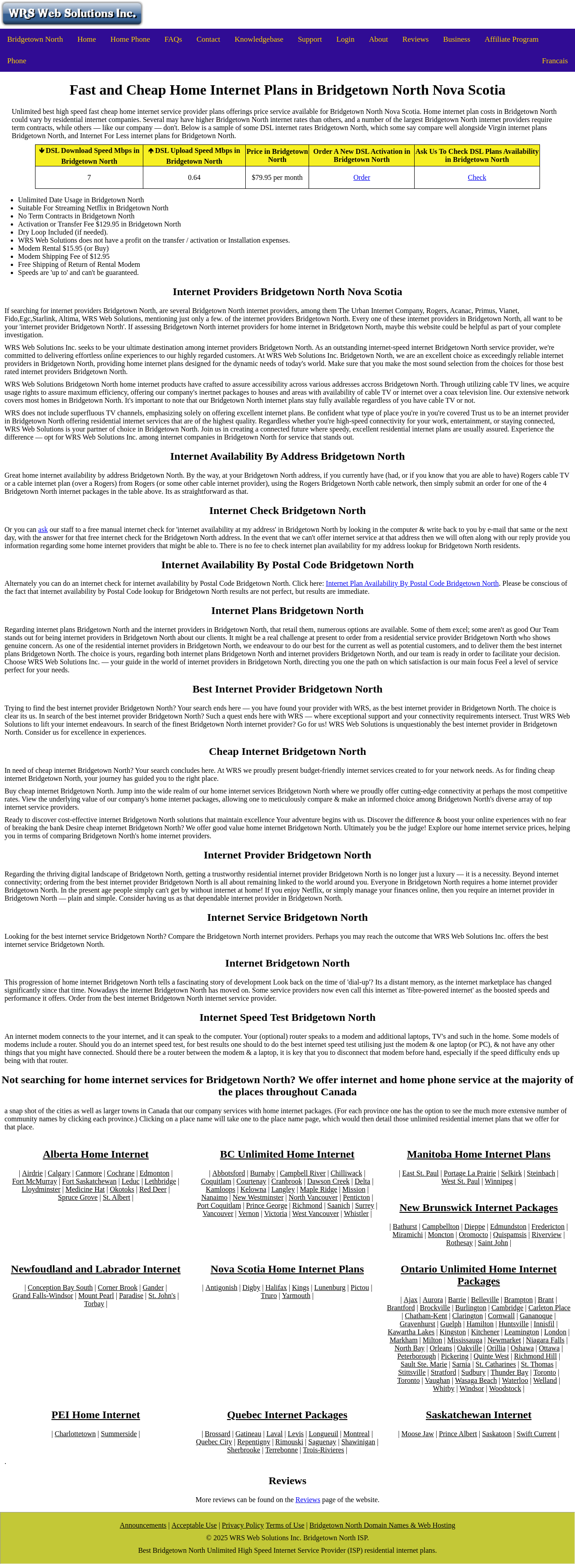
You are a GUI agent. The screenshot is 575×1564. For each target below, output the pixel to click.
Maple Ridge (318, 1189)
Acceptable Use (194, 1525)
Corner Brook (117, 1287)
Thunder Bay (509, 1372)
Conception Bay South (60, 1287)
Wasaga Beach (476, 1380)
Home (86, 39)
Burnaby (262, 1173)
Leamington (521, 1332)
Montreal (356, 1434)
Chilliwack (346, 1173)
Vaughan (437, 1380)
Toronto (544, 1372)
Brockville (435, 1307)
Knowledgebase (258, 39)
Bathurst (405, 1226)
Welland (545, 1380)
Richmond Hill (535, 1356)
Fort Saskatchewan (89, 1181)
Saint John (493, 1242)
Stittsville (411, 1372)
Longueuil (323, 1434)
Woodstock (505, 1388)
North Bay (409, 1348)
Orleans (441, 1348)
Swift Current (536, 1434)
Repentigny (253, 1442)
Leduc (131, 1181)
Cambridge (507, 1307)
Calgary (59, 1173)
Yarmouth (296, 1295)
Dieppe (474, 1226)
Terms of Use (285, 1525)
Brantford (401, 1307)
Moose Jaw (417, 1434)
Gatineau (248, 1434)
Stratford (443, 1372)
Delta (362, 1181)
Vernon (249, 1213)
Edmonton (155, 1173)
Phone (17, 61)
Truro (269, 1295)
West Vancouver (315, 1213)
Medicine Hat (85, 1189)
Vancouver (218, 1213)
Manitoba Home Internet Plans (478, 1154)
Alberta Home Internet (96, 1154)
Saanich (338, 1205)
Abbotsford (228, 1173)
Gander (153, 1287)
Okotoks (122, 1189)
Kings (300, 1287)
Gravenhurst (417, 1324)
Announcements (143, 1525)
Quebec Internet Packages (287, 1414)
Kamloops (220, 1189)
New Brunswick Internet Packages (478, 1207)
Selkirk (511, 1173)
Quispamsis (510, 1234)
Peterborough (416, 1356)
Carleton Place (549, 1307)
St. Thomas (537, 1364)
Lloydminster (41, 1189)
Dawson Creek (328, 1181)
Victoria (275, 1213)
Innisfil (544, 1324)
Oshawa (522, 1348)
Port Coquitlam (219, 1205)
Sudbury (473, 1372)
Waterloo (515, 1380)
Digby (252, 1287)
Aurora (433, 1299)
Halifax (276, 1287)
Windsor (472, 1388)
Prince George (267, 1205)
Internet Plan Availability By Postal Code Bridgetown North (412, 583)
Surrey (364, 1205)
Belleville (485, 1299)
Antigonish (221, 1287)
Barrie (457, 1299)
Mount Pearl (96, 1295)
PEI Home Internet (95, 1414)
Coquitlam (216, 1181)
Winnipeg (499, 1181)
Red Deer (153, 1189)
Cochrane (120, 1173)
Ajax (411, 1299)
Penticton (356, 1197)
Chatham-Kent (426, 1316)
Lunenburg (329, 1287)
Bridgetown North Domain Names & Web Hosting (383, 1525)
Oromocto (473, 1234)
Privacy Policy (243, 1525)
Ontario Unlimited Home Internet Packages (479, 1275)
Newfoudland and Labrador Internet (96, 1269)
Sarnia (461, 1364)
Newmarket (504, 1340)
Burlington (470, 1307)
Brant (546, 1299)
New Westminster (258, 1197)
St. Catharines (496, 1364)
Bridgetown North (35, 39)
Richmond (307, 1205)
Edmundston (508, 1226)
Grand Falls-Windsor (43, 1295)
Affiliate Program (512, 39)
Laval (274, 1434)
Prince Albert (458, 1434)
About (378, 39)
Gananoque (536, 1316)
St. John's (162, 1295)
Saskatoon (497, 1434)
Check (477, 177)
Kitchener (485, 1332)
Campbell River (303, 1173)
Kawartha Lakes (411, 1332)
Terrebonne (281, 1450)
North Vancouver (312, 1197)
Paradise (131, 1295)
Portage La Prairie (470, 1173)
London (555, 1332)
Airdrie (32, 1173)
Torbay (94, 1303)
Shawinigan (358, 1442)
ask (43, 529)
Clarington (467, 1316)
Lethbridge (160, 1181)
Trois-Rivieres (323, 1450)
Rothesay (459, 1242)
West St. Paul (460, 1181)
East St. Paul (420, 1173)
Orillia (496, 1348)
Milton (432, 1340)
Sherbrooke (243, 1450)
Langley (283, 1189)
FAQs (173, 39)
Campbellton (441, 1226)
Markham (403, 1340)
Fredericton (548, 1226)
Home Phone (130, 39)
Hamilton (479, 1324)
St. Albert (116, 1197)
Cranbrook (286, 1181)
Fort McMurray (34, 1181)
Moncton (441, 1234)
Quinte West (491, 1356)
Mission (354, 1189)
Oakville (469, 1348)
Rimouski (289, 1442)
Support (310, 39)
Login (345, 39)
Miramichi (408, 1234)
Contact (208, 39)
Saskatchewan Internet (478, 1414)
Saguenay (322, 1442)
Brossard (217, 1434)
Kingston (453, 1332)
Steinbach (541, 1173)
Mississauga (464, 1340)
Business (456, 39)
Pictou (360, 1287)
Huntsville (514, 1324)
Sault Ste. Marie (424, 1364)
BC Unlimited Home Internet (287, 1154)
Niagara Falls (545, 1340)
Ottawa (549, 1348)
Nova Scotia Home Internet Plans (287, 1269)
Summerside (119, 1434)
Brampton (518, 1299)
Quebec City (214, 1442)
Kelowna (253, 1189)
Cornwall (501, 1316)
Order (362, 177)
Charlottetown (75, 1434)
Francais (555, 61)
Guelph (450, 1324)
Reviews (415, 39)
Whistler (356, 1213)
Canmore (88, 1173)
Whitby (444, 1388)
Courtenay (251, 1181)
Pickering (455, 1356)
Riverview (547, 1234)
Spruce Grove (77, 1197)
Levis (296, 1434)
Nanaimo (214, 1197)
